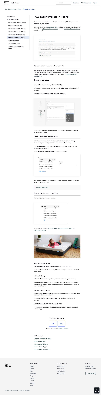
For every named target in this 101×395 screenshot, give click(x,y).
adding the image (52, 228)
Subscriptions (61, 371)
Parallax (32, 378)
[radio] (53, 324)
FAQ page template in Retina (16, 37)
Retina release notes (13, 40)
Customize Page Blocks (42, 187)
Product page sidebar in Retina (16, 34)
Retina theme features (29, 9)
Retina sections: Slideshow (41, 344)
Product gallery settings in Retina (17, 31)
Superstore (33, 373)
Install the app (61, 366)
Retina (19, 9)
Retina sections (11, 16)
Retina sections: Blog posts (41, 347)
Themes (75, 3)
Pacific (32, 380)
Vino (31, 385)
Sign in (95, 3)
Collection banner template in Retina (16, 47)
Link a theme (60, 368)
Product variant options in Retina (17, 22)
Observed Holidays (90, 368)
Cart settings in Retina (14, 43)
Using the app (61, 373)
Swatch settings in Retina (15, 25)
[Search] (63, 3)
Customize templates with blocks (42, 338)
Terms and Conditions (24, 390)
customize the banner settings (72, 29)
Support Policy (89, 366)
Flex (31, 371)
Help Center (15, 3)
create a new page (52, 27)
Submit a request (86, 3)
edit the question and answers (50, 29)
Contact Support (90, 373)
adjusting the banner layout (65, 228)
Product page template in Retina (16, 28)
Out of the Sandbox (10, 9)
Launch (32, 383)
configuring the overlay (40, 230)
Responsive (33, 376)
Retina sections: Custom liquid (42, 349)
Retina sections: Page (39, 341)
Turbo (31, 366)
